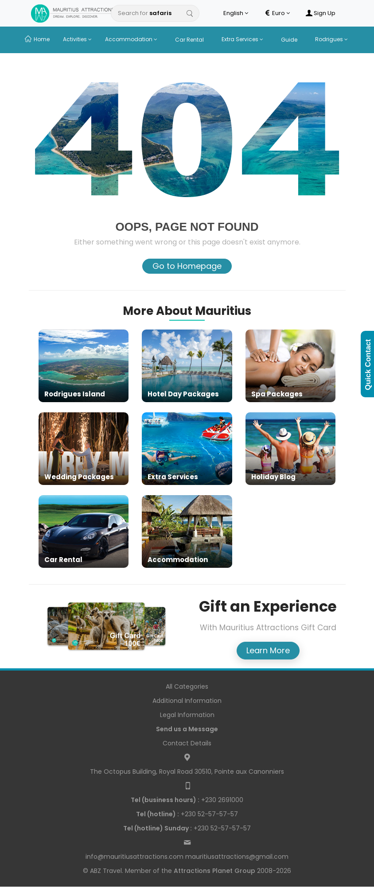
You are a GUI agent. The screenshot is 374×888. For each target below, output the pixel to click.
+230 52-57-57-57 (187, 814)
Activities (77, 39)
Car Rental (189, 39)
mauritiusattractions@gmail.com (236, 856)
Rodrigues (331, 39)
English (235, 13)
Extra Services (242, 39)
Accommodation (131, 39)
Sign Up (320, 13)
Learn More (268, 650)
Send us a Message (187, 729)
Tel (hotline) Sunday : (157, 828)
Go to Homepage (187, 265)
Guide (289, 39)
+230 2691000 (187, 799)
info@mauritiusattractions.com (134, 856)
